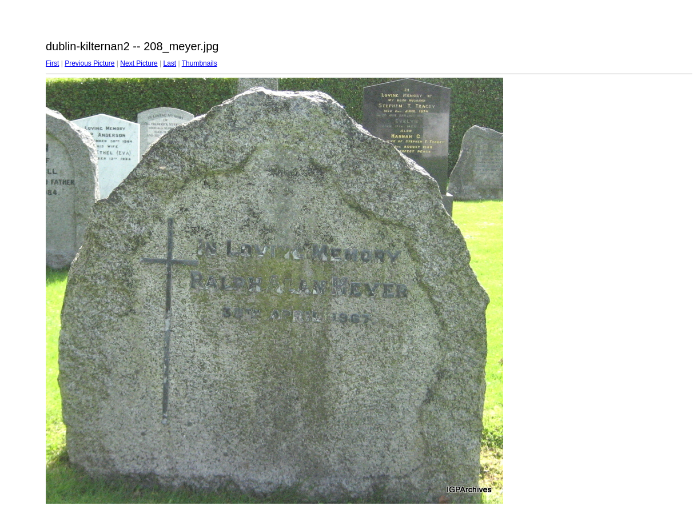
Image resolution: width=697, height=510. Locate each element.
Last (169, 63)
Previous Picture (89, 63)
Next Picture (138, 63)
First (52, 63)
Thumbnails (199, 63)
